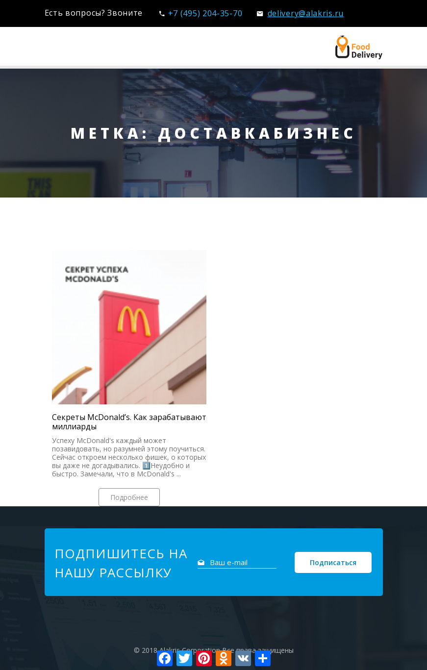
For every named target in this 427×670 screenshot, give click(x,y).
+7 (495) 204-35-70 (200, 13)
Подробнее (129, 497)
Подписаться (333, 562)
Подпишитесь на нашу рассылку (120, 563)
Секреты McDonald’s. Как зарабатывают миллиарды (129, 422)
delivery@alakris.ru (300, 13)
